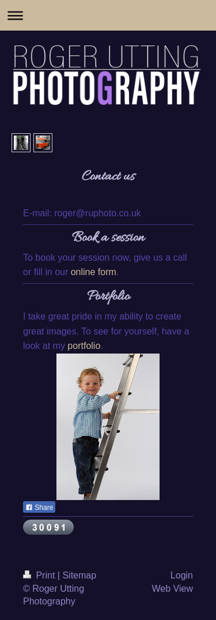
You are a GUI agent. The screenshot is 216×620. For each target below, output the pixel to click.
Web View (172, 588)
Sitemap (79, 575)
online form (93, 272)
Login (181, 575)
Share (39, 507)
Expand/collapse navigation (108, 15)
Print (40, 575)
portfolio (83, 346)
